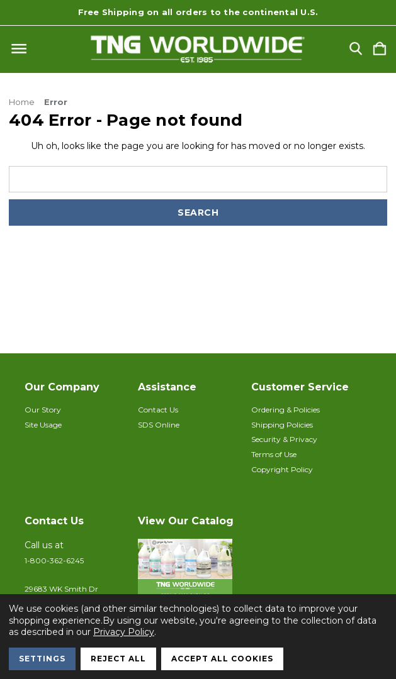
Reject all (118, 658)
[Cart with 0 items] (380, 49)
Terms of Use (274, 454)
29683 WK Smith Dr (61, 588)
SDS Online (158, 424)
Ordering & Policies (285, 409)
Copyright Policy (282, 469)
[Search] (356, 49)
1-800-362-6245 (54, 560)
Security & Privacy (284, 439)
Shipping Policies (282, 424)
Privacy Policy (123, 632)
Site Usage (43, 424)
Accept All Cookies (222, 658)
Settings (42, 658)
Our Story (43, 409)
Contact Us (158, 409)
